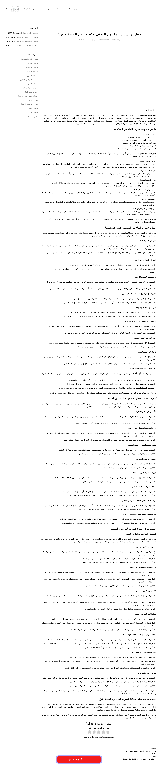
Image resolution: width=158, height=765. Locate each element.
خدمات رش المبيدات (30, 88)
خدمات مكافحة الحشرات (29, 104)
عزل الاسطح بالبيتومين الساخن (26, 45)
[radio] (108, 732)
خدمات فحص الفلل (31, 92)
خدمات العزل (33, 84)
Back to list (152, 754)
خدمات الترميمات (98, 29)
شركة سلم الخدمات (95, 704)
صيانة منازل (33, 112)
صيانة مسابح (33, 108)
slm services (104, 40)
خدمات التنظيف (32, 71)
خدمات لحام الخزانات (30, 100)
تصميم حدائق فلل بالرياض (28, 33)
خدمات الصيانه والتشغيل (29, 80)
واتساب (5, 9)
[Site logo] (142, 9)
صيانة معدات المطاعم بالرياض (27, 37)
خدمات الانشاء (32, 63)
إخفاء (143, 135)
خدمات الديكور (32, 76)
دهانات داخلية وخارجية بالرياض (27, 41)
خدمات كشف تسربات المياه (27, 96)
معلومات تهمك (32, 116)
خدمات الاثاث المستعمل (29, 59)
